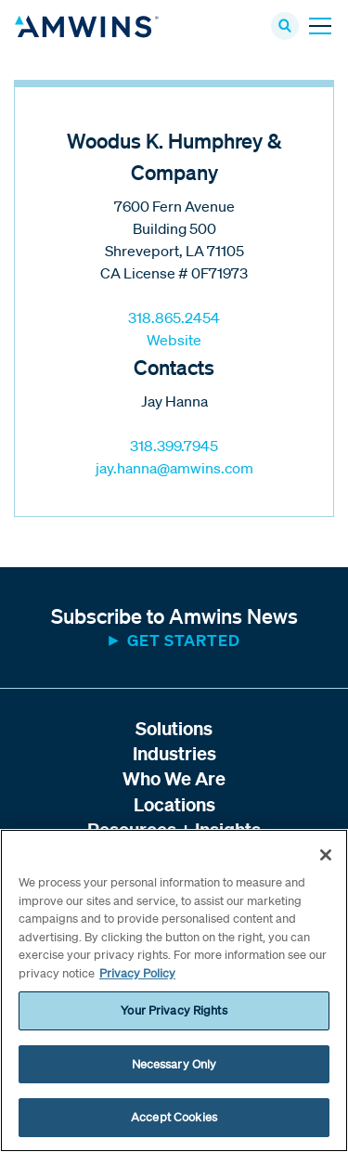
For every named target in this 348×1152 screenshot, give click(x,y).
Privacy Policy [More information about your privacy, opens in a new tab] (137, 973)
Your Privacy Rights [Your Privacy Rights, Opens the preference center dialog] (173, 1010)
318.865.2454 (174, 317)
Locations (174, 804)
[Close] (325, 855)
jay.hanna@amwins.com (174, 468)
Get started (183, 640)
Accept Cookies (174, 1117)
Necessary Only (174, 1064)
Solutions (174, 728)
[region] (174, 990)
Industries (174, 753)
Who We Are (174, 778)
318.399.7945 (174, 445)
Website (174, 339)
